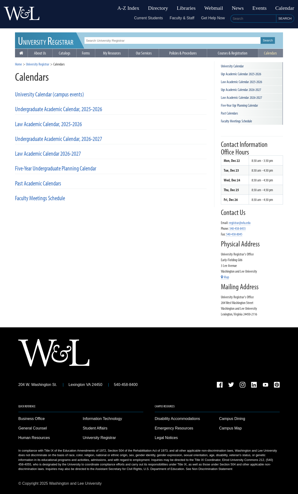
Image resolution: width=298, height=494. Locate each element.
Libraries (186, 8)
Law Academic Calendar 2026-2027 (48, 153)
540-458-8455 (237, 228)
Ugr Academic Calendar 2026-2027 (241, 89)
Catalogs (64, 53)
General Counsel (32, 428)
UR (45, 40)
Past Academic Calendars (38, 183)
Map (225, 276)
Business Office (31, 419)
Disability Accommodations (177, 419)
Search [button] (285, 18)
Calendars (270, 53)
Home (18, 64)
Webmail (213, 8)
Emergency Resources (174, 428)
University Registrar (37, 64)
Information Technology (102, 419)
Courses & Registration (232, 53)
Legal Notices (166, 438)
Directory (158, 8)
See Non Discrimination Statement (209, 469)
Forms (86, 53)
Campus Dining (232, 419)
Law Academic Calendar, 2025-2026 (48, 123)
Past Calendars (229, 113)
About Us (40, 53)
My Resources (112, 53)
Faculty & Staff (182, 18)
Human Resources (34, 438)
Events (259, 8)
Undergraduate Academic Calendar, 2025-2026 (58, 108)
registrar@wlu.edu (239, 222)
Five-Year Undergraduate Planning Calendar (55, 168)
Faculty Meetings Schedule (40, 198)
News (238, 8)
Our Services (144, 53)
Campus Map (230, 428)
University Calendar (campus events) (49, 94)
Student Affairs (95, 428)
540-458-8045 (234, 234)
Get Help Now (213, 18)
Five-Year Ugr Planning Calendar (239, 105)
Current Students (148, 18)
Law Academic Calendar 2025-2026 (241, 81)
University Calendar (232, 66)
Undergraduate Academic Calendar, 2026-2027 (58, 138)
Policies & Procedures (183, 53)
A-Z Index (128, 8)
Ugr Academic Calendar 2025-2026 (241, 73)
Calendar (284, 8)
